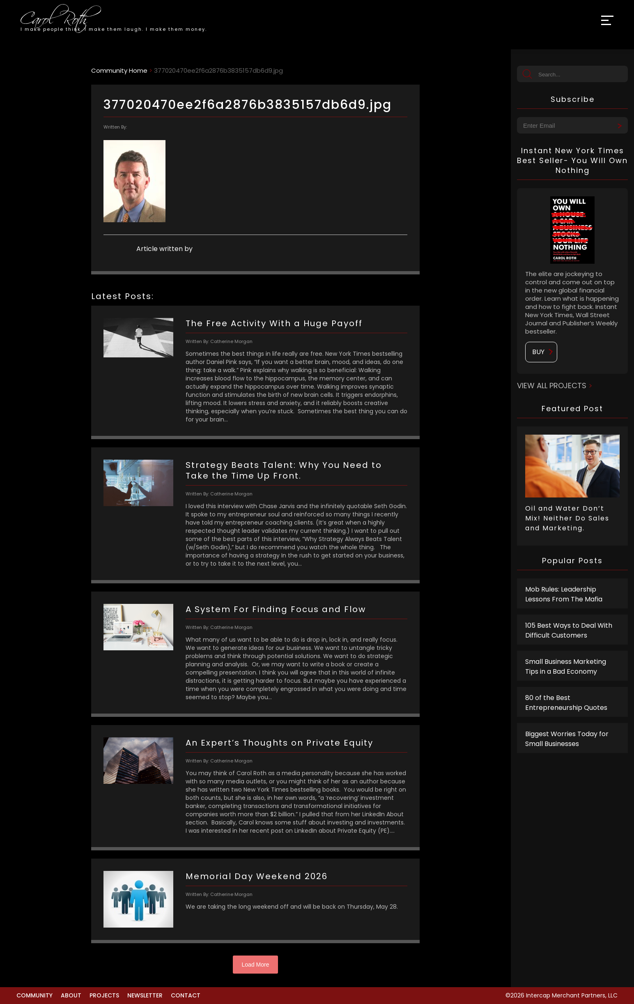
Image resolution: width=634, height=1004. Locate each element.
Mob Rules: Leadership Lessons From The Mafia (563, 594)
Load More (255, 964)
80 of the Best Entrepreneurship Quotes (566, 702)
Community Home (119, 70)
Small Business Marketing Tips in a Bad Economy (565, 666)
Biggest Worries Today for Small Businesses (567, 738)
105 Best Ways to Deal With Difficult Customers (568, 630)
